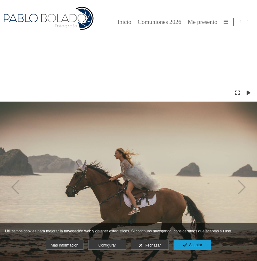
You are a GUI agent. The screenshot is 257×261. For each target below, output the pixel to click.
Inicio (123, 22)
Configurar (107, 245)
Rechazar (150, 245)
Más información (64, 245)
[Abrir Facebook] (240, 22)
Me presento (201, 22)
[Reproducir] (248, 92)
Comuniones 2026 (158, 22)
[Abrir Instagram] (248, 22)
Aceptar (192, 245)
